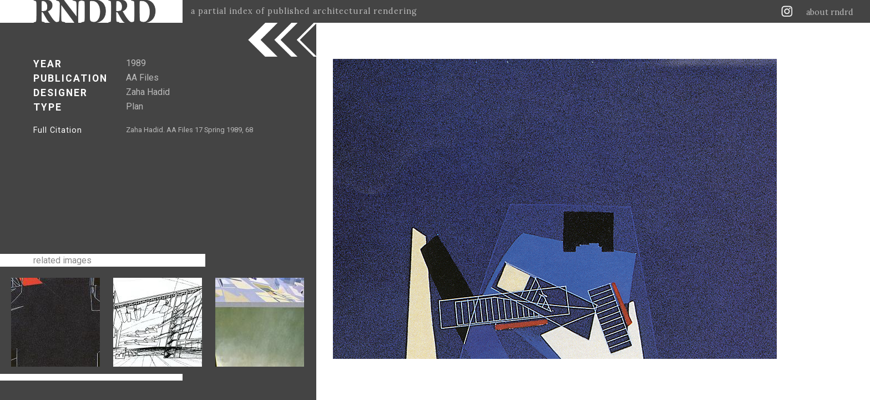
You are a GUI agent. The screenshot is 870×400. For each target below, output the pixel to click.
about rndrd (829, 12)
